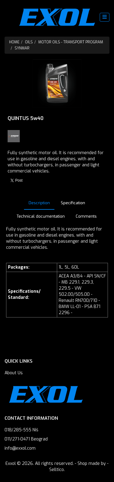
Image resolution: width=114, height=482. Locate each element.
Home (14, 42)
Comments (86, 216)
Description (39, 202)
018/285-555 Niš (21, 430)
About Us (14, 373)
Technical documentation (41, 216)
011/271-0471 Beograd (26, 439)
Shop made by (92, 463)
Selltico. (57, 470)
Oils (29, 42)
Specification (73, 202)
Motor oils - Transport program (70, 42)
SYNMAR (22, 48)
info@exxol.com (20, 448)
